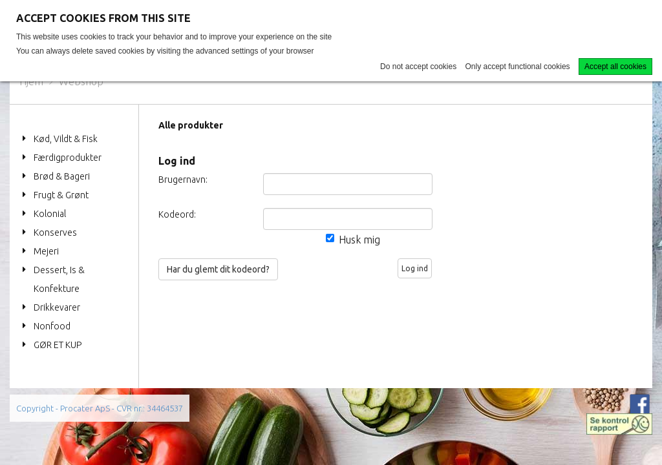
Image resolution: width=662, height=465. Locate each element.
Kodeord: (177, 214)
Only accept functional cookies (517, 66)
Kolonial (50, 214)
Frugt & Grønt (61, 195)
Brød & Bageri (62, 176)
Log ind (414, 268)
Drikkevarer (57, 307)
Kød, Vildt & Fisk (66, 139)
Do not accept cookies (418, 66)
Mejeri (46, 251)
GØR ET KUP (57, 345)
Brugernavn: (180, 179)
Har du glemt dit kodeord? (218, 269)
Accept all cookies (615, 66)
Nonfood (52, 326)
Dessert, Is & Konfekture (59, 279)
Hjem (31, 81)
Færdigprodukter (67, 157)
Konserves (55, 232)
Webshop (81, 81)
